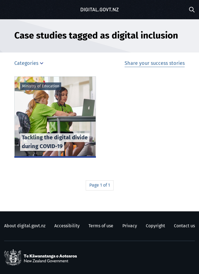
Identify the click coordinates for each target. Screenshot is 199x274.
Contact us (184, 226)
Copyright (155, 226)
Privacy (129, 226)
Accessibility (67, 226)
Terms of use (100, 226)
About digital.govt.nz (24, 226)
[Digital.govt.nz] (99, 9)
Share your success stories (155, 63)
